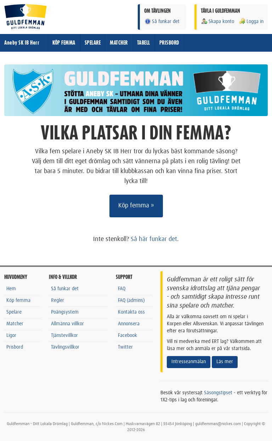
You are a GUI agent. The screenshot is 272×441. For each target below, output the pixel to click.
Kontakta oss (131, 312)
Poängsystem (65, 312)
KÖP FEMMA (63, 42)
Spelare (14, 312)
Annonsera (129, 323)
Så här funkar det (154, 239)
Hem (11, 288)
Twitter (125, 347)
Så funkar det (162, 21)
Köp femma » (136, 205)
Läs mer (224, 361)
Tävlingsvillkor (65, 347)
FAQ (121, 288)
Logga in (251, 21)
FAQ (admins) (131, 300)
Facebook (127, 335)
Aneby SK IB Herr (21, 42)
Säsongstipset (218, 392)
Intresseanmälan (188, 361)
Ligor (11, 335)
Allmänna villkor (67, 323)
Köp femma (18, 300)
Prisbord (14, 347)
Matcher (14, 323)
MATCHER (119, 42)
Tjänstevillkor (64, 335)
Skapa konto (217, 21)
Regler (57, 300)
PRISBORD (169, 42)
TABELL (143, 42)
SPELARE (93, 42)
